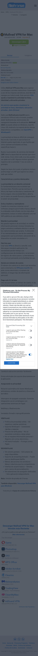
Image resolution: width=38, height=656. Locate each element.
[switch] (30, 331)
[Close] (34, 291)
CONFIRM (11, 363)
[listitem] (19, 326)
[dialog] (19, 328)
